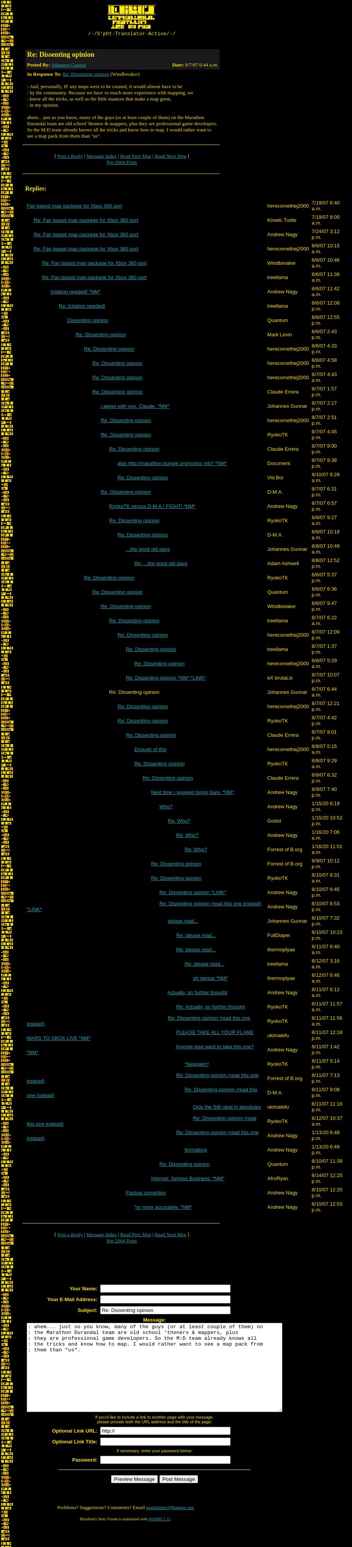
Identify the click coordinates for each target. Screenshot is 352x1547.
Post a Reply (70, 157)
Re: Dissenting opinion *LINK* (192, 893)
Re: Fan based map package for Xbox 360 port (86, 221)
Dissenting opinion (87, 321)
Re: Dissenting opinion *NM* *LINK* (166, 679)
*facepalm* (197, 1065)
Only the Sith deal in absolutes (227, 1108)
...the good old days (147, 550)
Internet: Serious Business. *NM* (187, 1179)
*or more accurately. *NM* (163, 1208)
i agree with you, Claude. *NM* (135, 407)
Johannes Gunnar (68, 66)
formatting (196, 1151)
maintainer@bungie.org (170, 1526)
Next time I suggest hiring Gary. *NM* (192, 793)
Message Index (101, 157)
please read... (183, 922)
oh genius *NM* (210, 979)
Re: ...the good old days (160, 564)
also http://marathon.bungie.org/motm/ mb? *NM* (172, 464)
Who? (166, 808)
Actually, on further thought (197, 994)
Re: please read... (196, 936)
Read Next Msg (170, 157)
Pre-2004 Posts (122, 163)
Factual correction (146, 1194)
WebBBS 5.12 (159, 1537)
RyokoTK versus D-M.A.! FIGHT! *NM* (152, 507)
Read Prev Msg (135, 157)
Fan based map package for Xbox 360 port (74, 207)
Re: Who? (179, 822)
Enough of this (150, 750)
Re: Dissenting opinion (86, 75)
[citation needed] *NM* (75, 293)
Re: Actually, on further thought (210, 1008)
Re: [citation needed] (82, 307)
